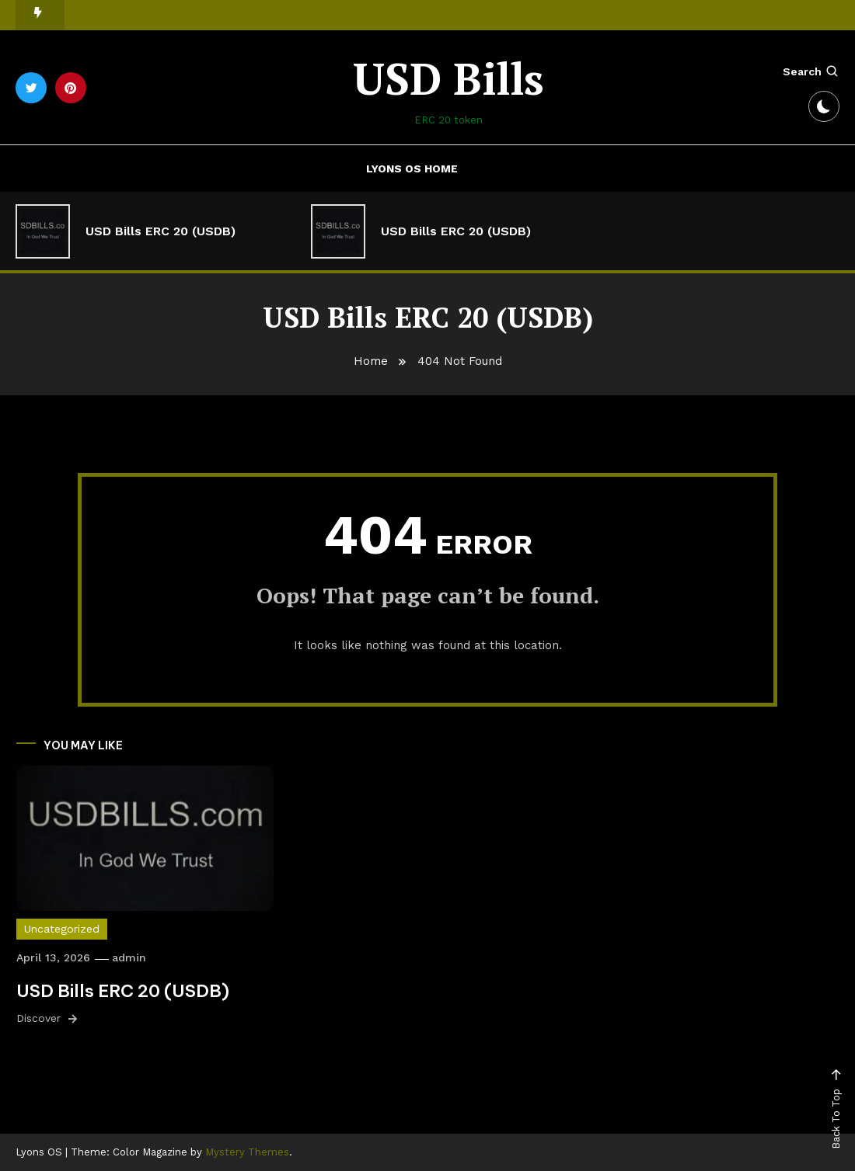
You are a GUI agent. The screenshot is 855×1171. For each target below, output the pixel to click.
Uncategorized (61, 929)
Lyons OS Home (412, 168)
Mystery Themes (247, 1152)
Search (811, 71)
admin (129, 957)
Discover (48, 1019)
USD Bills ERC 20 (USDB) (161, 231)
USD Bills (448, 78)
